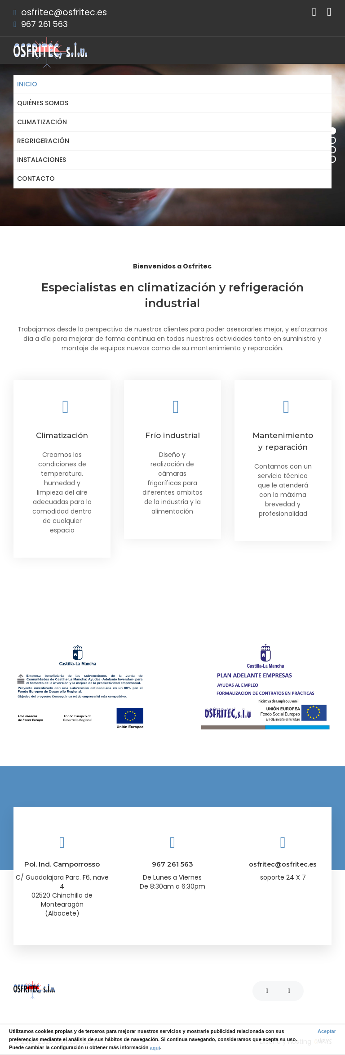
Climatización (42, 121)
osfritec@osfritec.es (64, 12)
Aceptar (327, 1031)
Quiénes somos (42, 102)
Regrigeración (43, 140)
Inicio (27, 84)
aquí (155, 1047)
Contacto (36, 178)
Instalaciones (41, 159)
